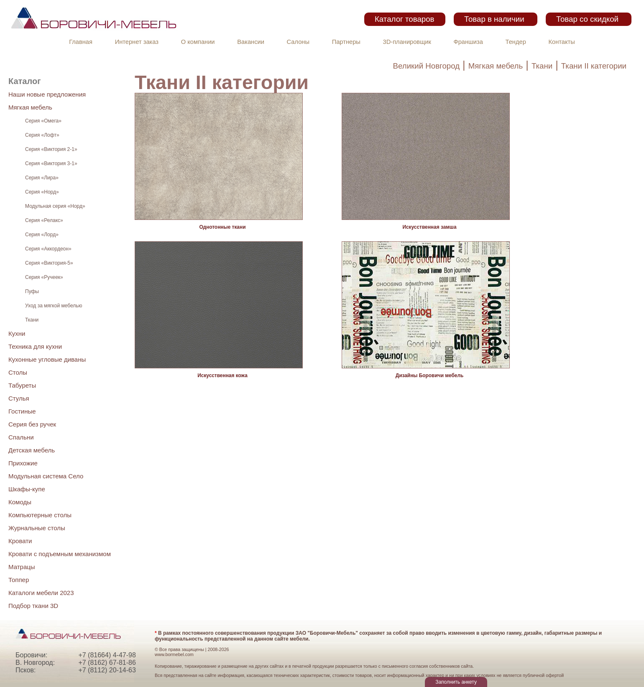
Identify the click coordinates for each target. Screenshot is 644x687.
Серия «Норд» (42, 192)
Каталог (24, 81)
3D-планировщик (407, 41)
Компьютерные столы (40, 514)
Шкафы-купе (26, 489)
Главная (80, 41)
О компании (198, 41)
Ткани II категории (593, 65)
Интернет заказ (136, 41)
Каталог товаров (404, 19)
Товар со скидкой (587, 19)
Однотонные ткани (222, 227)
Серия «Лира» (42, 178)
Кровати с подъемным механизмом (59, 553)
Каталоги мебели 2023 (41, 592)
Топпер (18, 579)
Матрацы (21, 566)
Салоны (298, 41)
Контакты (562, 41)
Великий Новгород (426, 65)
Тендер (516, 41)
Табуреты (22, 385)
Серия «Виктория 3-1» (51, 163)
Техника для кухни (35, 346)
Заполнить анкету (456, 682)
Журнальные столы (36, 527)
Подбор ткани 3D (33, 605)
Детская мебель (31, 450)
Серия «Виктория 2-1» (51, 149)
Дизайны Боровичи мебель (430, 375)
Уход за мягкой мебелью (53, 306)
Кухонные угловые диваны (47, 359)
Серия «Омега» (43, 121)
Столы (17, 372)
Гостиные (22, 411)
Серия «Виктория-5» (49, 263)
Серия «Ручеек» (44, 277)
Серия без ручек (32, 424)
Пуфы (32, 291)
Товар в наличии (494, 19)
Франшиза (468, 41)
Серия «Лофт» (42, 135)
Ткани (542, 65)
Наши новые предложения (47, 94)
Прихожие (23, 463)
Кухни (16, 333)
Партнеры (346, 41)
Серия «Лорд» (42, 235)
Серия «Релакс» (44, 220)
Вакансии (250, 41)
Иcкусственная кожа (222, 375)
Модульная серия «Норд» (55, 206)
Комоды (19, 502)
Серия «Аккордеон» (48, 249)
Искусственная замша (429, 227)
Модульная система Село (45, 476)
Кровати (20, 540)
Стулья (18, 398)
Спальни (21, 437)
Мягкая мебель (495, 65)
